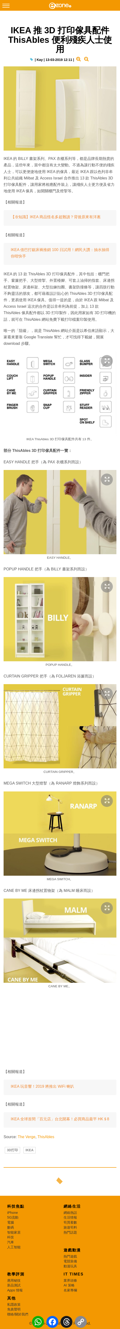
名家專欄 (70, 1290)
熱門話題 (70, 1232)
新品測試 (14, 1285)
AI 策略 (69, 1285)
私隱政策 (14, 1304)
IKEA (29, 1150)
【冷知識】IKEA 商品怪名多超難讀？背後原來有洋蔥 (56, 217)
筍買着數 (70, 1222)
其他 (11, 1298)
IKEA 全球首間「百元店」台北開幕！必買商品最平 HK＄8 (60, 1119)
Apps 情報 (15, 1290)
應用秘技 (14, 1280)
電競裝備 (70, 1261)
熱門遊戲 (70, 1256)
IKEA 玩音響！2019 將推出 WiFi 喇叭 (42, 1086)
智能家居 (14, 1232)
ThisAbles (46, 1137)
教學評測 (15, 1274)
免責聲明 (14, 1309)
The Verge (26, 1137)
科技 (10, 1237)
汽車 (10, 1242)
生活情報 (70, 1217)
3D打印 (12, 1150)
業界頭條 (70, 1280)
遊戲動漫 (72, 1250)
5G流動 (12, 1217)
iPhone (12, 1213)
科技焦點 (15, 1206)
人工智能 (14, 1247)
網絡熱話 (70, 1213)
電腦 (10, 1222)
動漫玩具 (70, 1266)
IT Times (74, 1274)
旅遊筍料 (70, 1227)
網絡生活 (72, 1206)
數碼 (10, 1227)
